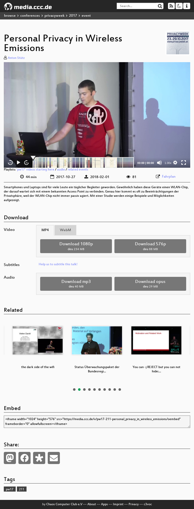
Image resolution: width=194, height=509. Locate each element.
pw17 (9, 489)
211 (21, 489)
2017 (73, 16)
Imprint (118, 504)
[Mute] (159, 162)
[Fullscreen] (183, 162)
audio (61, 170)
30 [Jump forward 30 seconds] (27, 163)
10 (119, 389)
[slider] (83, 163)
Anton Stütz (16, 58)
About (91, 504)
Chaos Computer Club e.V (64, 504)
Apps (104, 504)
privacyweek (54, 16)
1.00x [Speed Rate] (168, 162)
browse (10, 16)
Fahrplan (169, 177)
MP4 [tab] (45, 230)
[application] (97, 115)
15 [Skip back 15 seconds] (10, 163)
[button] (97, 115)
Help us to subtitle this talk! (58, 264)
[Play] (18, 162)
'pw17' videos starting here (35, 170)
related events (78, 170)
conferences (30, 16)
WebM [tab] (65, 230)
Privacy (134, 504)
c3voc (148, 504)
